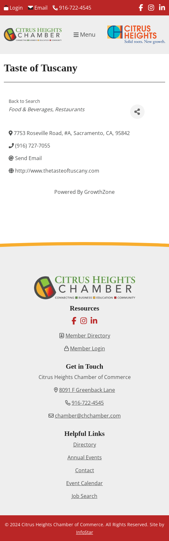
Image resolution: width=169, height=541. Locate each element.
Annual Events (84, 457)
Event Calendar (84, 483)
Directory (84, 444)
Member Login (87, 348)
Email (38, 7)
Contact (84, 470)
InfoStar (84, 532)
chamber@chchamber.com (88, 415)
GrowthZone (99, 191)
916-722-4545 (72, 7)
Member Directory (88, 335)
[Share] (137, 111)
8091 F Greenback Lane (87, 389)
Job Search (84, 496)
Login (13, 7)
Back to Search (24, 101)
